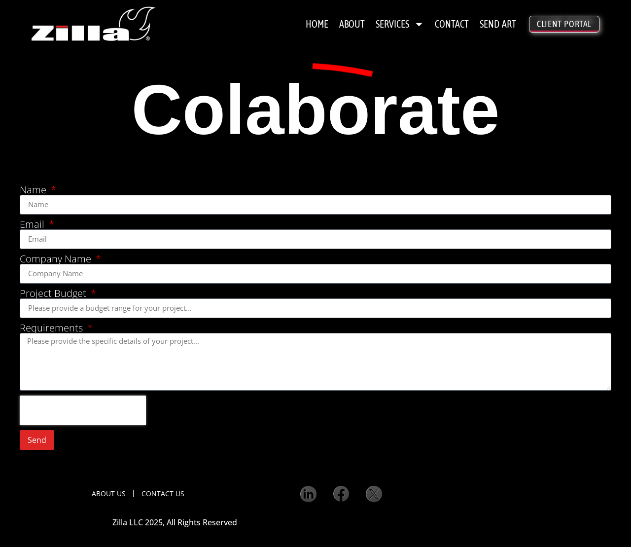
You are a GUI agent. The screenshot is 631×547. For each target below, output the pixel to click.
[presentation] (83, 410)
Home (317, 24)
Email (33, 224)
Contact (452, 24)
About (352, 24)
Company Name (57, 259)
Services (400, 24)
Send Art (498, 24)
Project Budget (54, 293)
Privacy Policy (254, 527)
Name (34, 190)
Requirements (52, 328)
